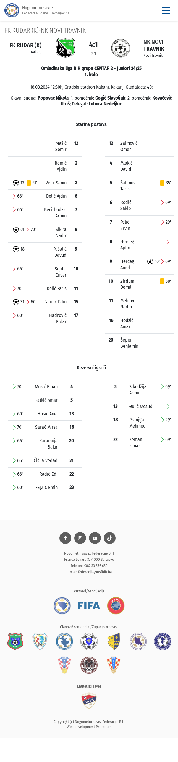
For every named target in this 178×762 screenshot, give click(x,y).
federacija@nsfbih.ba (95, 572)
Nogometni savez (36, 10)
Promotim (103, 726)
